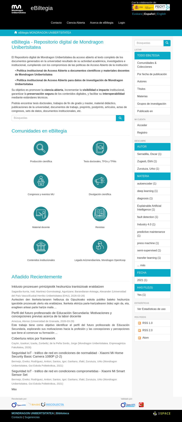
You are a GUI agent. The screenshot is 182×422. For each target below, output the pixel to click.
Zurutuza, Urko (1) (148, 168)
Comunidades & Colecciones (146, 64)
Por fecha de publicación (152, 74)
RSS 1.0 (145, 323)
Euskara (137, 13)
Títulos (141, 88)
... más (141, 265)
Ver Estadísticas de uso (151, 309)
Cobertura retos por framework (33, 338)
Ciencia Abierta (76, 22)
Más (14, 389)
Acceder (142, 125)
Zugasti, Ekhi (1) (147, 161)
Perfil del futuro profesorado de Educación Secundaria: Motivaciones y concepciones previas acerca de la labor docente (62, 314)
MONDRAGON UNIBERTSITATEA (33, 413)
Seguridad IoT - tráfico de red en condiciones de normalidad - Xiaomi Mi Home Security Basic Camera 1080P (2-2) (67, 354)
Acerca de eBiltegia (101, 22)
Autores (142, 81)
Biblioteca (62, 413)
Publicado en (145, 111)
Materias (142, 96)
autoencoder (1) (146, 183)
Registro (142, 132)
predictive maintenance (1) (151, 233)
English (161, 13)
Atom (143, 337)
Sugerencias (32, 417)
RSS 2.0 (145, 330)
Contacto (56, 22)
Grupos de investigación (151, 103)
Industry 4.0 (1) (146, 224)
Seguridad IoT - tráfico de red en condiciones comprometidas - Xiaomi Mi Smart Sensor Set (68, 372)
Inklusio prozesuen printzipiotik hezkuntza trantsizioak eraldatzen (58, 286)
